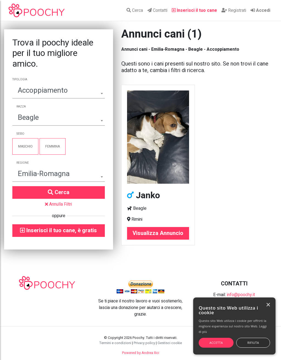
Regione (22, 163)
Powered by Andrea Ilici (140, 352)
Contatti (157, 10)
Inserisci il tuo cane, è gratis (58, 230)
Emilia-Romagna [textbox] (44, 174)
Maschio (25, 146)
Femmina (52, 146)
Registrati (233, 10)
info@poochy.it (241, 294)
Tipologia (19, 79)
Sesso (20, 134)
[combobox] (58, 91)
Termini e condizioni (115, 343)
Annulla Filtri (58, 204)
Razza (21, 107)
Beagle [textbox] (28, 117)
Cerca (135, 10)
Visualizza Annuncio (158, 233)
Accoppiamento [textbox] (43, 90)
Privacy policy (144, 343)
